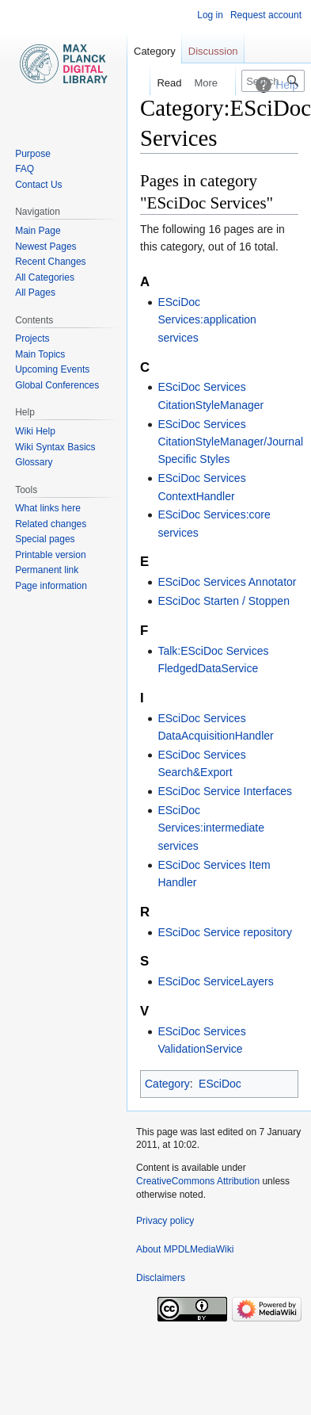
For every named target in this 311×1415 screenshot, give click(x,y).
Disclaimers (160, 1277)
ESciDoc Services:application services (206, 320)
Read (161, 83)
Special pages (44, 539)
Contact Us (38, 184)
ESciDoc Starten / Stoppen (223, 601)
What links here (48, 508)
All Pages (35, 292)
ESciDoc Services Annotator (226, 582)
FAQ (24, 168)
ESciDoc (220, 1083)
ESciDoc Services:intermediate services (210, 828)
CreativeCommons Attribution (198, 1181)
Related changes (50, 524)
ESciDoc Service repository (224, 932)
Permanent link (46, 570)
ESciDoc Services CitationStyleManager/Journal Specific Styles (230, 442)
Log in (210, 15)
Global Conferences (57, 385)
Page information (51, 585)
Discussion (213, 51)
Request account (266, 15)
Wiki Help (35, 431)
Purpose (33, 153)
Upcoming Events (52, 369)
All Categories (44, 277)
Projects (32, 338)
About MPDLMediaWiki (184, 1249)
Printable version (50, 554)
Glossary (33, 462)
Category (167, 1083)
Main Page (37, 230)
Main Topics (40, 354)
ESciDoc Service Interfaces (224, 791)
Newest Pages (45, 246)
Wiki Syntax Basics (55, 447)
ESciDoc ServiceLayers (215, 981)
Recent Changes (50, 261)
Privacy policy (165, 1220)
